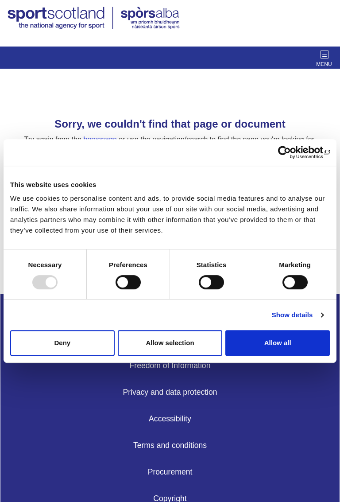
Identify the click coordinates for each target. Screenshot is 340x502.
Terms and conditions (170, 445)
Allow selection (170, 342)
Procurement (170, 471)
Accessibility (170, 418)
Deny (62, 342)
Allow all (277, 342)
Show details (292, 315)
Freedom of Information (170, 365)
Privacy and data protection (170, 392)
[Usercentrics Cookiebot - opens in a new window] (291, 152)
